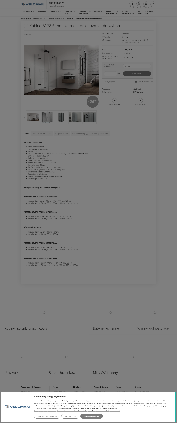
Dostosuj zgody (70, 416)
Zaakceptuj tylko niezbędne (47, 416)
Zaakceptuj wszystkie (91, 416)
